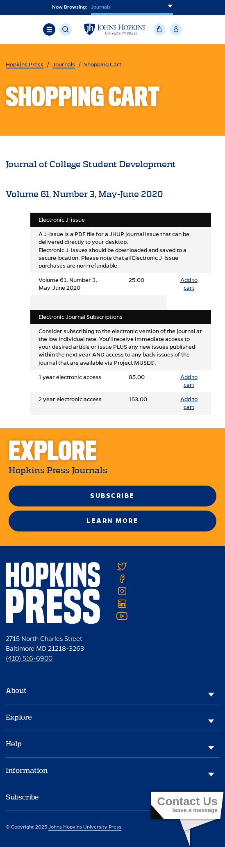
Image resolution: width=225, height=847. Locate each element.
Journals (63, 64)
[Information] (211, 774)
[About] (211, 694)
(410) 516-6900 (29, 658)
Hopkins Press (24, 64)
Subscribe (112, 495)
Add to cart (189, 284)
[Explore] (211, 721)
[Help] (211, 747)
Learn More (112, 520)
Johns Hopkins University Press (84, 827)
